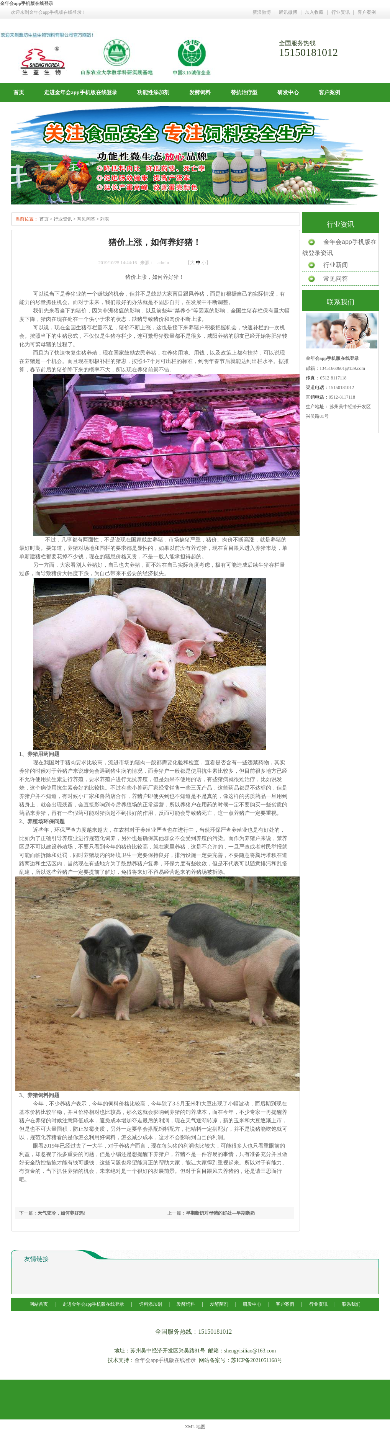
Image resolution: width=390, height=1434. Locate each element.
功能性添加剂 (153, 92)
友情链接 (36, 1259)
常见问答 (86, 219)
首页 (18, 92)
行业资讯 (340, 12)
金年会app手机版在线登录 (26, 3)
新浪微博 (261, 12)
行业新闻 (335, 265)
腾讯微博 (288, 12)
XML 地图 (195, 1426)
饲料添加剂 (150, 1304)
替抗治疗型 (244, 92)
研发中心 (288, 92)
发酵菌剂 (219, 1304)
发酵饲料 (200, 92)
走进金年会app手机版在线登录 (80, 92)
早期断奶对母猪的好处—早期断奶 (220, 1213)
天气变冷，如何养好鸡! (61, 1213)
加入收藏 (314, 12)
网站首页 (39, 1304)
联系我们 (351, 1304)
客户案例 (366, 12)
